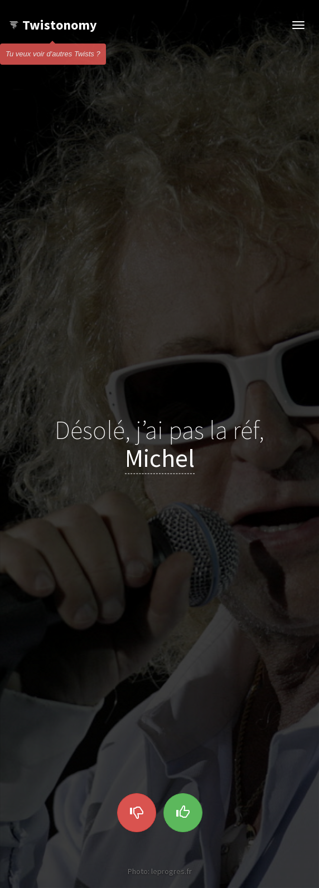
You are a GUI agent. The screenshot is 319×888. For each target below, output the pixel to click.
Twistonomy (52, 24)
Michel (160, 458)
